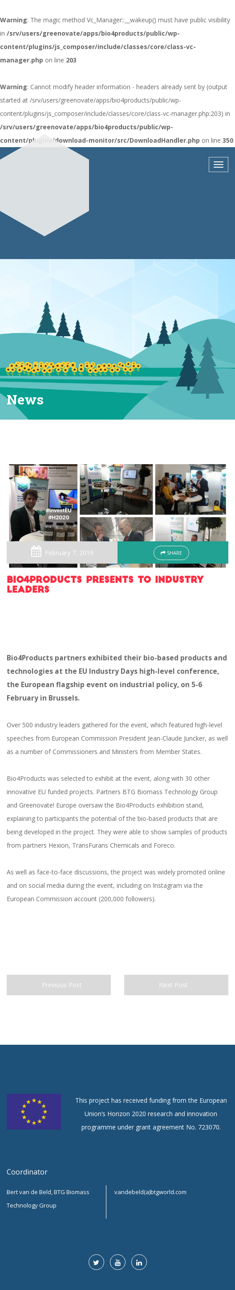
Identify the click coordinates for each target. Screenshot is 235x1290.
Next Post (176, 985)
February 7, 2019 (69, 552)
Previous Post (59, 985)
